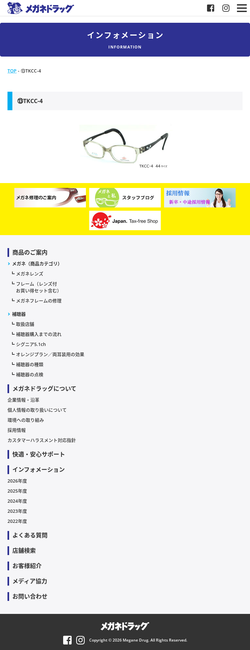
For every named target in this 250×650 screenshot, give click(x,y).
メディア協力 (29, 581)
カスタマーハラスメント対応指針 (41, 440)
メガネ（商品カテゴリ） (37, 263)
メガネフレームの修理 (39, 301)
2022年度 (17, 521)
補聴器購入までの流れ (39, 334)
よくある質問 (30, 535)
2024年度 (17, 501)
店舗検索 (24, 550)
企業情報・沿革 (23, 400)
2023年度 (17, 511)
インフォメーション (38, 469)
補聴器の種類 (29, 364)
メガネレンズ (29, 274)
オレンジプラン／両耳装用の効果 (50, 354)
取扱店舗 (25, 324)
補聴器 (19, 314)
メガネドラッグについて (44, 388)
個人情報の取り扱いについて (37, 410)
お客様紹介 (27, 566)
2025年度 (17, 491)
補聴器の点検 (29, 374)
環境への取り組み (25, 420)
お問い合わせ (30, 596)
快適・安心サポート (38, 454)
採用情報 (16, 430)
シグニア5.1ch (31, 344)
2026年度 (17, 481)
